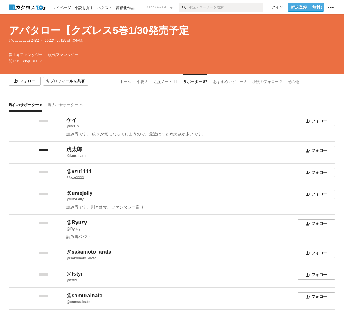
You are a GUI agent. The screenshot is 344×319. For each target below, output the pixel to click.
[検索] (184, 7)
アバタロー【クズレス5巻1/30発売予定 (99, 30)
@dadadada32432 (24, 41)
